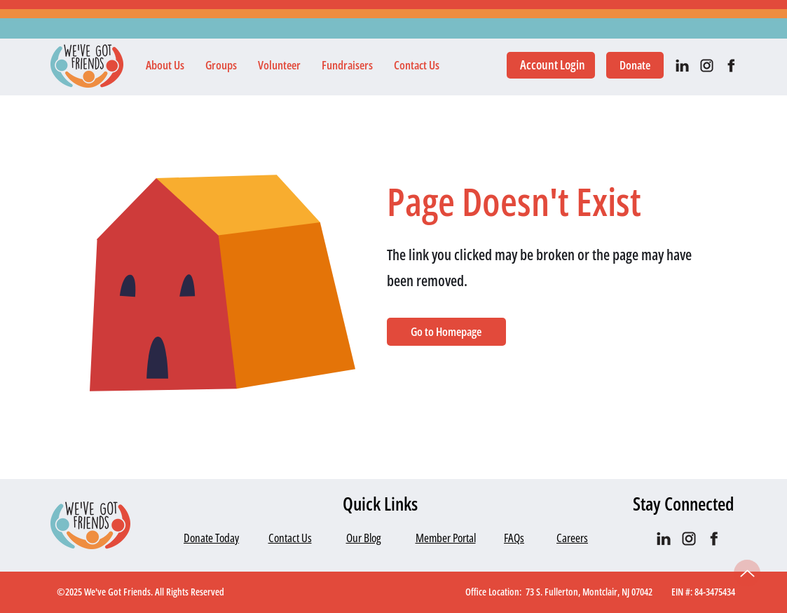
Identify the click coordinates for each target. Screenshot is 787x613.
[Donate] (635, 65)
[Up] (747, 573)
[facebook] (731, 65)
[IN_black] (682, 65)
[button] (165, 65)
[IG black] (706, 65)
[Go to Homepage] (446, 332)
